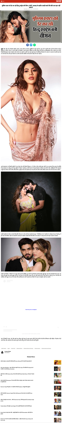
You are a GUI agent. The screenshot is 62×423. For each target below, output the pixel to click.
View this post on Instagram (31, 309)
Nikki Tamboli (4, 348)
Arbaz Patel (13, 348)
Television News (37, 348)
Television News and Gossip (46, 348)
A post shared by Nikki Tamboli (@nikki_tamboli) (31, 333)
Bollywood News (19, 348)
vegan (9, 348)
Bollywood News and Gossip (28, 348)
